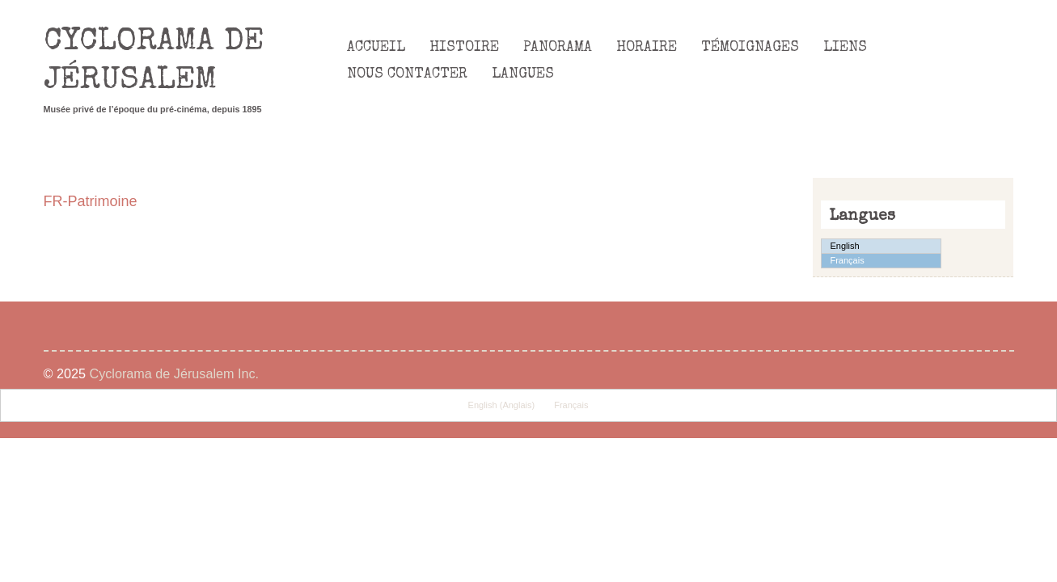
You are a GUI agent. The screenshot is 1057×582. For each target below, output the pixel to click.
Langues (523, 74)
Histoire (464, 47)
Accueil (376, 47)
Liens (845, 47)
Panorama (557, 47)
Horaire (646, 47)
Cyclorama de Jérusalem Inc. (174, 373)
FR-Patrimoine (90, 201)
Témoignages (750, 47)
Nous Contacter (407, 74)
